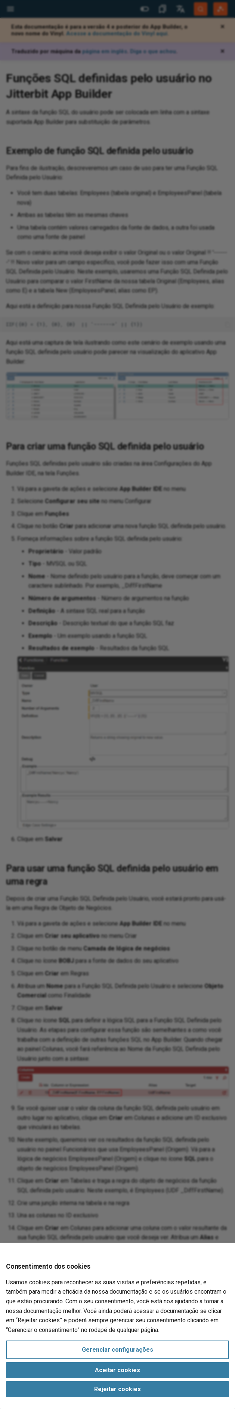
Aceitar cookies (117, 1370)
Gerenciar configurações (117, 1349)
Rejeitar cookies (117, 1389)
